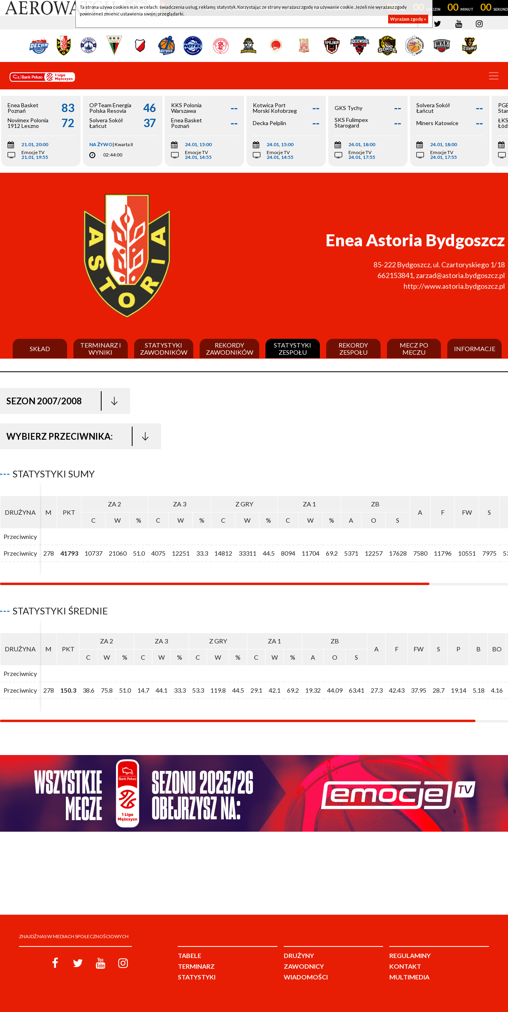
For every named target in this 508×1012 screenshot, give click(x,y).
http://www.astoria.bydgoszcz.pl (454, 286)
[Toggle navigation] (494, 76)
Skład (40, 348)
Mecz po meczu (414, 348)
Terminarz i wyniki (100, 348)
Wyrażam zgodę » (408, 18)
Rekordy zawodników (229, 348)
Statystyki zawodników (163, 348)
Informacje (474, 348)
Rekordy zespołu (353, 348)
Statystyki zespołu (292, 348)
